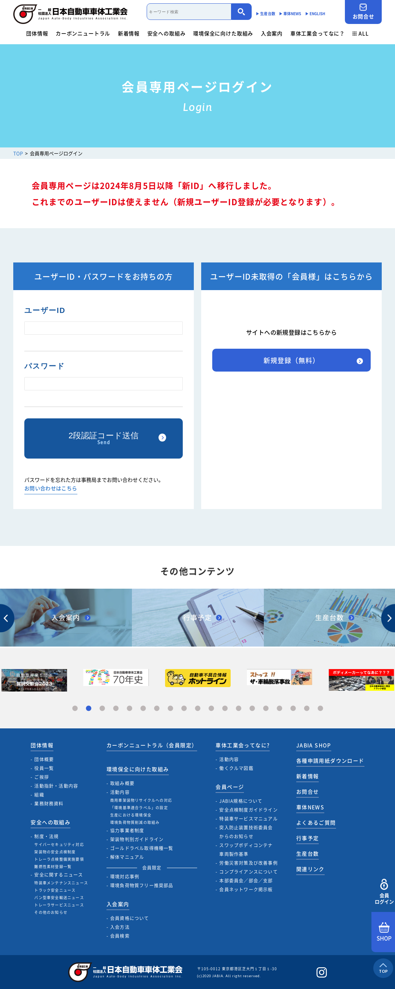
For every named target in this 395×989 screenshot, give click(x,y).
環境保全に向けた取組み (223, 33)
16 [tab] (279, 709)
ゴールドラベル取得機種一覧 (142, 848)
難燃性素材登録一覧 (52, 866)
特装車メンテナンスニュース (61, 882)
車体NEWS (310, 807)
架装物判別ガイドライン (137, 839)
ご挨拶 (41, 777)
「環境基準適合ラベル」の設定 (139, 807)
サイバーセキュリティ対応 (59, 844)
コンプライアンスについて (248, 871)
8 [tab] (170, 709)
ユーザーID (45, 310)
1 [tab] (75, 709)
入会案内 (272, 33)
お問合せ (363, 11)
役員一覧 (44, 768)
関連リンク (310, 869)
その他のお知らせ (50, 912)
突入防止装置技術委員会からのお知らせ (246, 832)
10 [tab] (198, 709)
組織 (39, 794)
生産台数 (307, 853)
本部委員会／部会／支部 (246, 880)
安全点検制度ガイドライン (248, 810)
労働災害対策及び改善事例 (248, 863)
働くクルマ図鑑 (236, 768)
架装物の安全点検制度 (55, 851)
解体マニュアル (127, 857)
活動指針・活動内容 (56, 786)
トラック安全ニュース (55, 890)
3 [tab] (102, 709)
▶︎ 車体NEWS (290, 13)
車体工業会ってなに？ (317, 33)
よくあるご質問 (316, 822)
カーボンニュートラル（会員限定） (151, 745)
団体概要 (44, 759)
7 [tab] (157, 709)
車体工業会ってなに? (243, 745)
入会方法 (120, 927)
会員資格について (129, 918)
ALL (361, 33)
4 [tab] (116, 709)
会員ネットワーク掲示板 (246, 889)
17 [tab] (293, 709)
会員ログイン (384, 892)
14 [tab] (252, 709)
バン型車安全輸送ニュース (59, 897)
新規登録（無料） (291, 360)
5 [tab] (129, 709)
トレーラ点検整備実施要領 (59, 859)
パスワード (44, 366)
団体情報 (37, 33)
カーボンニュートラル (83, 33)
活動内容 (120, 792)
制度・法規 (46, 836)
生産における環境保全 (130, 815)
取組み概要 (122, 783)
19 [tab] (320, 709)
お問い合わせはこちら (50, 488)
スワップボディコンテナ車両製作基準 (246, 849)
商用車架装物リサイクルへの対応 (141, 800)
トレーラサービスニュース (59, 905)
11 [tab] (211, 709)
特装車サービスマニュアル (248, 818)
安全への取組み (166, 33)
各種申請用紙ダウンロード (330, 760)
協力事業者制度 (127, 830)
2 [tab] (88, 709)
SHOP (384, 932)
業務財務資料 (48, 803)
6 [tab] (143, 709)
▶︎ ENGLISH (315, 13)
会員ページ (230, 786)
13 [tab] (238, 709)
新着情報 (129, 33)
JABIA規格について (240, 801)
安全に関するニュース (58, 874)
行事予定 (307, 838)
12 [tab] (225, 709)
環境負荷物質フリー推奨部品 (142, 885)
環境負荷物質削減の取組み (135, 822)
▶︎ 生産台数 (265, 13)
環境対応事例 (124, 876)
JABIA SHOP (313, 745)
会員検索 (120, 936)
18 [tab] (307, 709)
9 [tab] (184, 709)
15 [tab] (266, 709)
